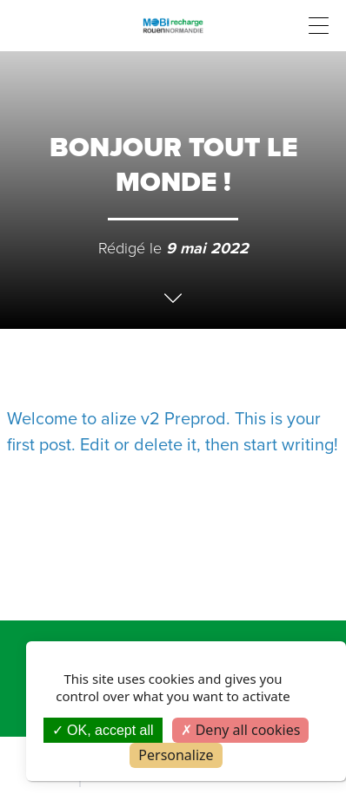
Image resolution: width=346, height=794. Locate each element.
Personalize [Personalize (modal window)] (175, 754)
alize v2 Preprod (163, 418)
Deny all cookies (241, 729)
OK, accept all (103, 730)
